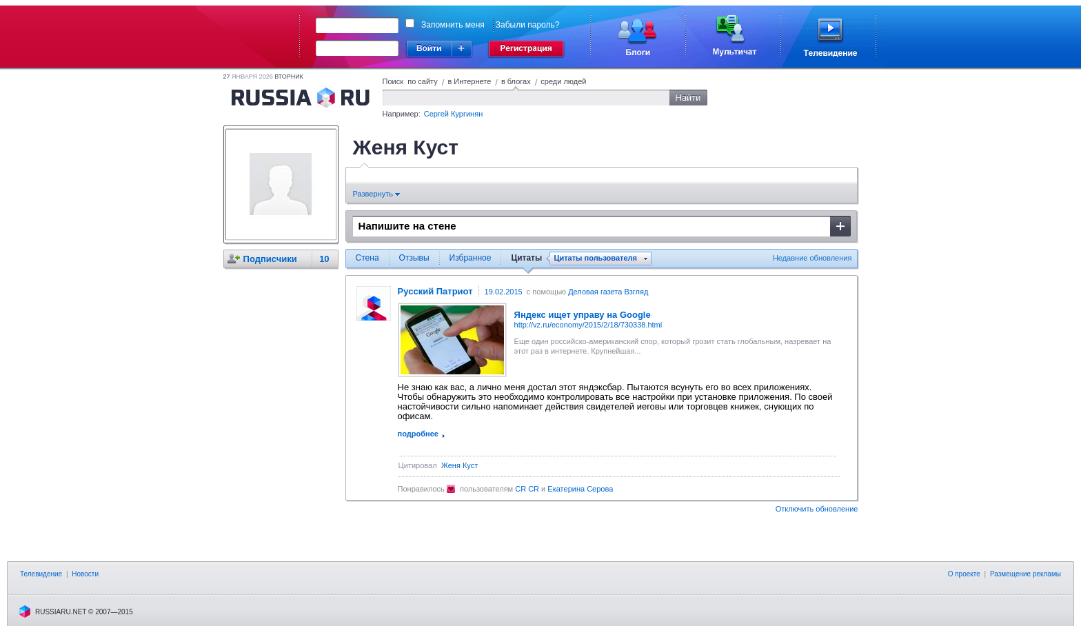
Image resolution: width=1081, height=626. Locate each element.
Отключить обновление (817, 509)
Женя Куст (459, 465)
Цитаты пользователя (595, 258)
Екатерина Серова (580, 489)
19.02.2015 (504, 291)
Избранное (470, 258)
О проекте (964, 574)
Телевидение (41, 574)
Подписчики (270, 259)
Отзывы (414, 258)
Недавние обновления (812, 258)
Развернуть (376, 194)
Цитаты (526, 258)
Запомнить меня (453, 25)
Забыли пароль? (528, 25)
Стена (367, 258)
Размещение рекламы (1025, 574)
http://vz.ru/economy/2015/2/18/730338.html (588, 325)
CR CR (527, 489)
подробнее (418, 434)
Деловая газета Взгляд (608, 291)
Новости (85, 574)
